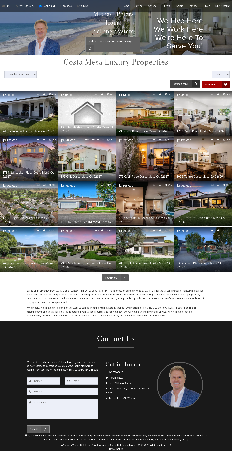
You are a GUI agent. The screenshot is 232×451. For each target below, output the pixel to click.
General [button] (153, 6)
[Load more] (115, 277)
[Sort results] (20, 74)
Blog (207, 6)
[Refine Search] (184, 83)
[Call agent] (25, 6)
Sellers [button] (180, 6)
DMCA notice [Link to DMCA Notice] (116, 447)
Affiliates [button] (195, 6)
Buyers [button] (167, 6)
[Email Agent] (8, 6)
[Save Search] (216, 83)
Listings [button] (138, 6)
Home (126, 6)
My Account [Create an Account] (222, 6)
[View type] (221, 74)
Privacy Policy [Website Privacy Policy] (181, 438)
